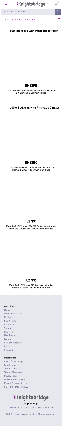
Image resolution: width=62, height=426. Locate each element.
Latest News (10, 365)
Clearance (9, 325)
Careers (8, 346)
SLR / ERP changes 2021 (16, 387)
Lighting (18, 20)
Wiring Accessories (13, 314)
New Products (10, 335)
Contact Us (9, 350)
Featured (8, 339)
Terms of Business (13, 372)
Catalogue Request (13, 343)
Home (7, 20)
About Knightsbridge (14, 361)
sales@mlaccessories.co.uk (21, 408)
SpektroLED (9, 328)
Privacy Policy (10, 376)
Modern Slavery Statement (17, 383)
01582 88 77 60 (45, 408)
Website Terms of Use (14, 380)
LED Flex (8, 332)
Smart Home (10, 321)
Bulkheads (30, 20)
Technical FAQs (11, 369)
